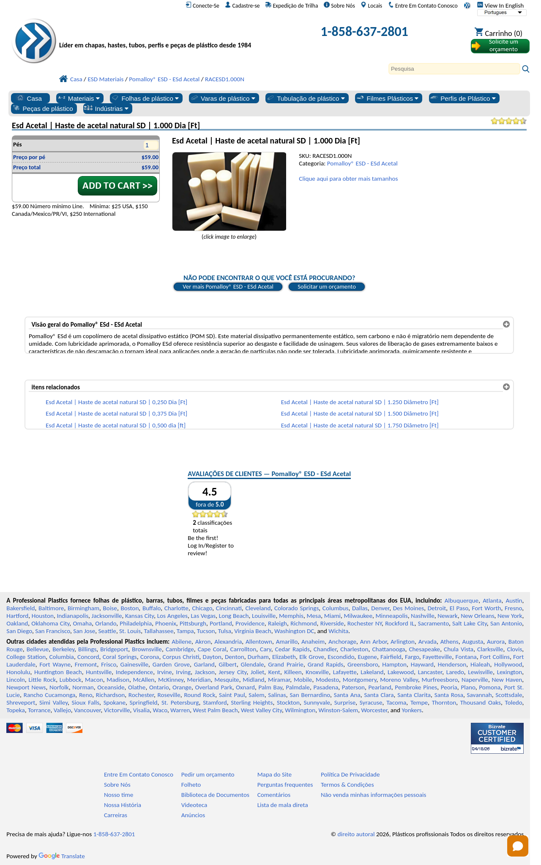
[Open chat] (517, 846)
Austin (513, 600)
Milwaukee (358, 616)
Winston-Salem (338, 710)
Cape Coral (212, 649)
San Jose (84, 631)
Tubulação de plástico (305, 98)
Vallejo (62, 710)
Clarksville (490, 649)
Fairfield (391, 657)
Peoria (449, 687)
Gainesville (134, 664)
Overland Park (213, 687)
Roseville (169, 695)
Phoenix (165, 623)
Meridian (199, 679)
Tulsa (224, 631)
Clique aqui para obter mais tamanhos (348, 178)
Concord (88, 657)
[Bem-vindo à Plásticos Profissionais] (158, 34)
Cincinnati (229, 608)
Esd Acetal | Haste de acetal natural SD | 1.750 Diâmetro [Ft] (360, 425)
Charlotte (176, 608)
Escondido (341, 657)
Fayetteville (437, 657)
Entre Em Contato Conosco (423, 5)
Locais (371, 5)
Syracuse (371, 702)
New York (509, 616)
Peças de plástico (42, 108)
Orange (181, 687)
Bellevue (38, 649)
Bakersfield (20, 608)
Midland (253, 679)
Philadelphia (136, 623)
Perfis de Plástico (462, 98)
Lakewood (401, 672)
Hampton (394, 664)
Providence (250, 623)
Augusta (472, 641)
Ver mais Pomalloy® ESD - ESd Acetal (228, 286)
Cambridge (180, 649)
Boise (110, 608)
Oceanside (110, 687)
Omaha (82, 623)
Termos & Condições (347, 784)
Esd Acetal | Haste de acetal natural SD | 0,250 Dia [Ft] (116, 402)
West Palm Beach (215, 710)
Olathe (136, 687)
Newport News (26, 687)
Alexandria (228, 641)
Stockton (288, 702)
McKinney (170, 679)
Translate (61, 856)
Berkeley (63, 649)
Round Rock (199, 695)
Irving (183, 672)
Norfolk (59, 687)
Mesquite (226, 679)
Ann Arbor (373, 641)
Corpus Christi (181, 657)
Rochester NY (364, 623)
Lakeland (372, 672)
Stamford (215, 702)
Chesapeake (424, 649)
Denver (380, 608)
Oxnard (245, 687)
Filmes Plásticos (386, 98)
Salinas (277, 695)
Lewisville (480, 672)
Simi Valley (53, 702)
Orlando (105, 623)
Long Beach (234, 616)
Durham (258, 657)
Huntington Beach (58, 672)
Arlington (403, 641)
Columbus (335, 608)
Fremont (86, 664)
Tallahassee (158, 631)
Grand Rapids (326, 664)
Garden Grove (171, 664)
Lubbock (71, 679)
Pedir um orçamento (208, 774)
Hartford (17, 616)
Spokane (115, 702)
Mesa (313, 616)
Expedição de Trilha (291, 5)
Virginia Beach (252, 631)
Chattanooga (388, 649)
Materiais (78, 98)
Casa (29, 98)
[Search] (454, 68)
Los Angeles (172, 616)
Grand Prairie (285, 664)
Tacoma (396, 702)
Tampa (185, 631)
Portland (221, 623)
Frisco (108, 664)
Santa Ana (347, 695)
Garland (204, 664)
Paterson (353, 687)
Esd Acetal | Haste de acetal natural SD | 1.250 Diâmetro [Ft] (360, 402)
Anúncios (193, 815)
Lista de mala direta (282, 805)
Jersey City (232, 672)
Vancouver (87, 710)
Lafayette (345, 672)
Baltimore (51, 608)
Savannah (479, 695)
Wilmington (300, 710)
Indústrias (106, 108)
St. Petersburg (180, 702)
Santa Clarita (414, 695)
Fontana (466, 657)
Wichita (338, 631)
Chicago (202, 608)
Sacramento (433, 623)
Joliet (257, 672)
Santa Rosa (448, 695)
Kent (274, 672)
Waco (160, 710)
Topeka (15, 710)
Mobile (303, 679)
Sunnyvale (317, 702)
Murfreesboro (440, 679)
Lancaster (430, 672)
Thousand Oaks (480, 702)
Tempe (419, 702)
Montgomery (360, 679)
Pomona (489, 687)
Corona (149, 657)
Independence (134, 672)
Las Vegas (203, 616)
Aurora (496, 641)
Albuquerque (461, 600)
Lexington (509, 672)
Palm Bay (270, 687)
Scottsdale (508, 695)
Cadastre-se (242, 5)
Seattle (107, 631)
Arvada (427, 641)
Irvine (164, 672)
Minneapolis (391, 616)
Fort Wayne (54, 664)
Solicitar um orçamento (327, 286)
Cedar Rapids (292, 649)
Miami (332, 616)
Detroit (437, 608)
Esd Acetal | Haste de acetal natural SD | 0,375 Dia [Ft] (116, 413)
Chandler (325, 649)
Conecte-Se (202, 5)
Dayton (212, 657)
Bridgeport (114, 649)
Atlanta (492, 600)
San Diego (19, 631)
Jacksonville (107, 616)
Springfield (144, 702)
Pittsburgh (193, 623)
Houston (43, 616)
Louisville (264, 616)
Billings (87, 649)
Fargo (412, 657)
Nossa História (122, 805)
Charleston (354, 649)
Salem (256, 695)
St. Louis (130, 631)
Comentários (274, 795)
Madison (118, 679)
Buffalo (151, 608)
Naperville (475, 679)
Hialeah (480, 664)
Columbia (61, 657)
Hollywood (508, 664)
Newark (447, 616)
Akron (203, 641)
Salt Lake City (469, 623)
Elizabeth (284, 657)
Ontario (159, 687)
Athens (449, 641)
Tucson (206, 631)
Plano (468, 687)
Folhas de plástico (144, 98)
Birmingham (83, 608)
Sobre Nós (339, 5)
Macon (94, 679)
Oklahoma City (50, 623)
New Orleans (477, 616)
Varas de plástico (222, 98)
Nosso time (118, 795)
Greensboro (362, 664)
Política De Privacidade (350, 774)
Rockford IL (399, 623)
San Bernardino (310, 695)
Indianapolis (72, 616)
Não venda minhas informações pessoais (373, 795)
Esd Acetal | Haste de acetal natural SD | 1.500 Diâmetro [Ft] (360, 413)
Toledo (513, 702)
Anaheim (313, 641)
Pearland (379, 687)
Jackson (205, 672)
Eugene (367, 657)
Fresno (513, 608)
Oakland (17, 623)
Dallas (360, 608)
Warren (180, 710)
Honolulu (18, 672)
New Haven (507, 679)
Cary (265, 649)
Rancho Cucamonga (50, 695)
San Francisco (52, 631)
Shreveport (20, 702)
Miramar (279, 679)
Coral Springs (120, 657)
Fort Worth (486, 608)
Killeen (292, 672)
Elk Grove (311, 657)
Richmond (303, 623)
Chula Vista (458, 649)
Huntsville (99, 672)
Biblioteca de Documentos (215, 795)
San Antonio (506, 623)
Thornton (444, 702)
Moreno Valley (399, 679)
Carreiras (115, 815)
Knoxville (317, 672)
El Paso (459, 608)
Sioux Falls (86, 702)
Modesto (327, 679)
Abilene (181, 641)
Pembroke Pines (416, 687)
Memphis (291, 616)
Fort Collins (495, 657)
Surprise (345, 702)
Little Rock (42, 679)
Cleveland (257, 608)
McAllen (144, 679)
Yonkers (411, 710)
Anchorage (342, 641)
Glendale (252, 664)
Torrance (39, 710)
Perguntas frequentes (285, 784)
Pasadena (325, 687)
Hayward (422, 664)
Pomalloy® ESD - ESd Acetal (362, 163)
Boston (129, 608)
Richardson (110, 695)
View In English (500, 5)
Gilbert (227, 664)
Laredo (455, 672)
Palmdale (298, 687)
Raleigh (277, 623)
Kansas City (139, 616)
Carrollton (243, 649)
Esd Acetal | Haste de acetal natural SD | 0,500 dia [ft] (116, 425)
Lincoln (15, 679)
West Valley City (261, 710)
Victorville (117, 710)
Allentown (259, 641)
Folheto (191, 784)
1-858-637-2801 (364, 31)
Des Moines (408, 608)
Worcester (374, 710)
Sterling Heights (252, 702)
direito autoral (356, 834)
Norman (83, 687)
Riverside (332, 623)
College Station (26, 657)
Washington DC (294, 631)
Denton (234, 657)
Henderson (452, 664)
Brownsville (147, 649)
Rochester (141, 695)
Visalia (141, 710)
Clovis (514, 649)
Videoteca (194, 805)
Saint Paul (232, 695)
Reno (85, 695)
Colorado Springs (296, 608)
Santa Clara (378, 695)
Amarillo (287, 641)
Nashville (422, 616)
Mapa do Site (274, 774)
